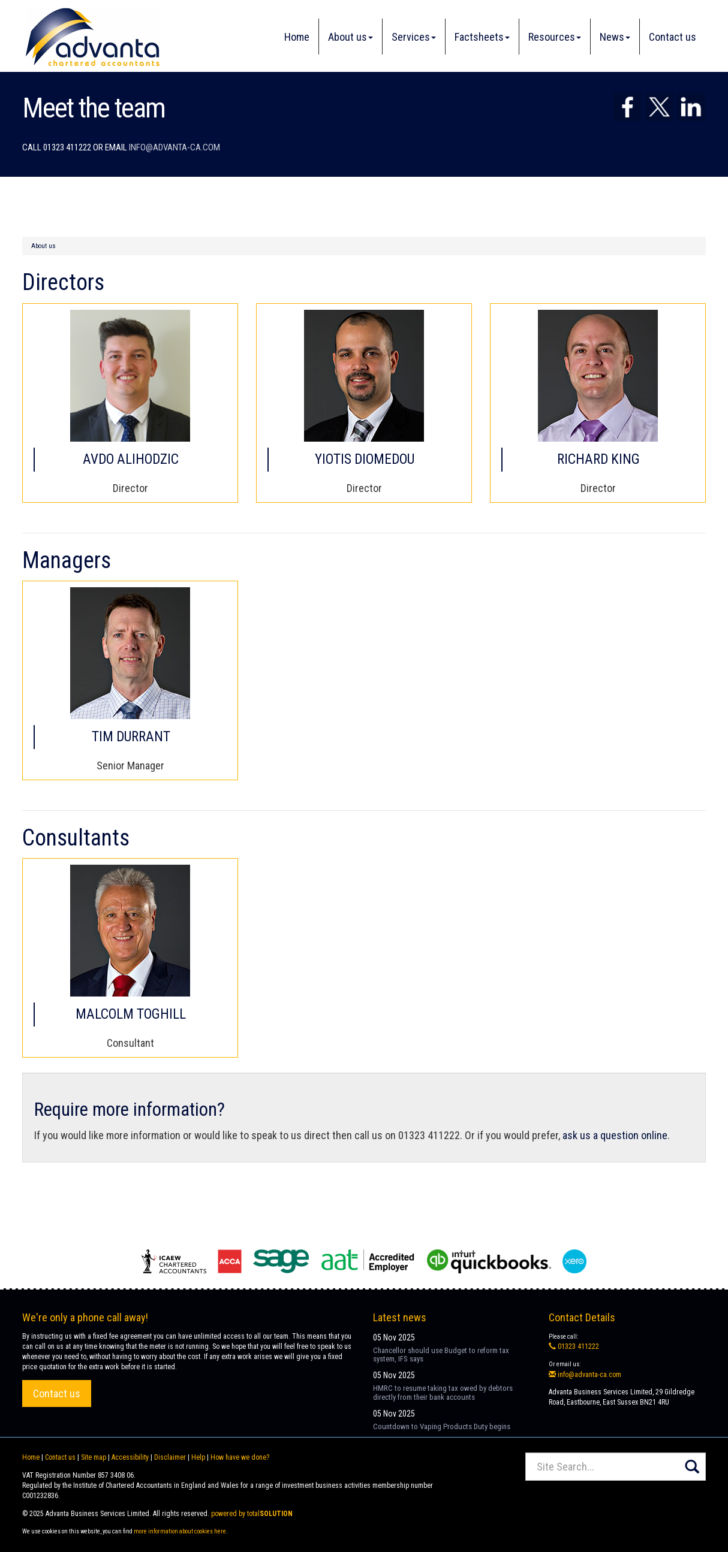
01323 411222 (574, 1346)
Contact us (672, 37)
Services (414, 37)
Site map (93, 1457)
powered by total (252, 1513)
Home (296, 37)
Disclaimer (170, 1457)
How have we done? (239, 1457)
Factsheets (482, 37)
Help (198, 1457)
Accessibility (130, 1457)
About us (350, 37)
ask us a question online (614, 1135)
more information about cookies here (180, 1531)
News (615, 37)
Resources (554, 37)
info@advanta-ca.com (174, 147)
